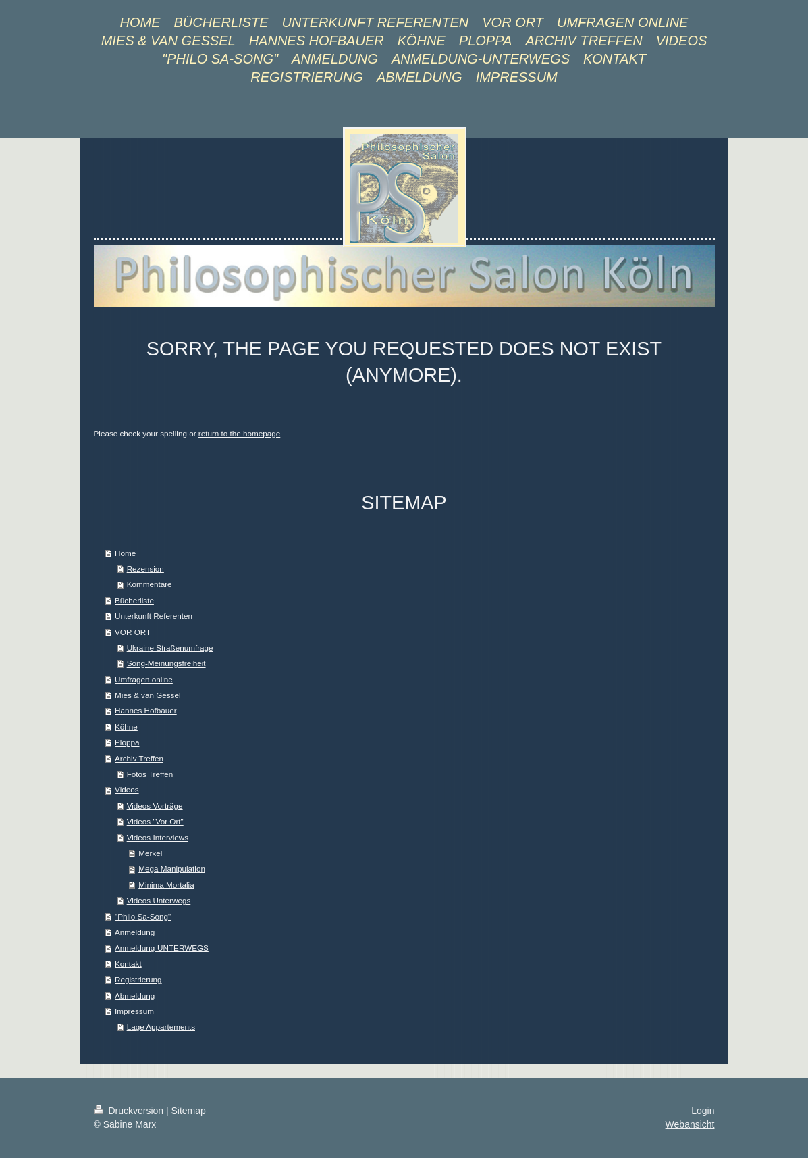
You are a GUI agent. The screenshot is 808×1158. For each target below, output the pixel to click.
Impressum (134, 1011)
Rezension (145, 568)
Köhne (126, 726)
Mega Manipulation (171, 868)
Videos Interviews (157, 837)
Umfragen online (144, 679)
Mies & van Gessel (147, 694)
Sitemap (188, 1110)
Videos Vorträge (155, 805)
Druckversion (130, 1110)
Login (702, 1110)
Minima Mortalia (166, 884)
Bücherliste (134, 600)
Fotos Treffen (150, 774)
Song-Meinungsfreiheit (166, 663)
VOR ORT (133, 632)
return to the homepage (239, 433)
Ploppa (127, 742)
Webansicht (690, 1124)
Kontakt (128, 963)
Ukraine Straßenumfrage (170, 647)
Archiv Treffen (139, 758)
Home (125, 553)
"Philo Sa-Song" (143, 916)
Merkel (150, 853)
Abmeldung (135, 995)
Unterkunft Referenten (153, 615)
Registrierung (138, 979)
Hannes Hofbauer (146, 710)
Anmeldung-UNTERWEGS (162, 947)
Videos (127, 789)
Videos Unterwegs (159, 900)
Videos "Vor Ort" (155, 821)
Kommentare (149, 584)
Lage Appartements (161, 1026)
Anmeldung (135, 932)
